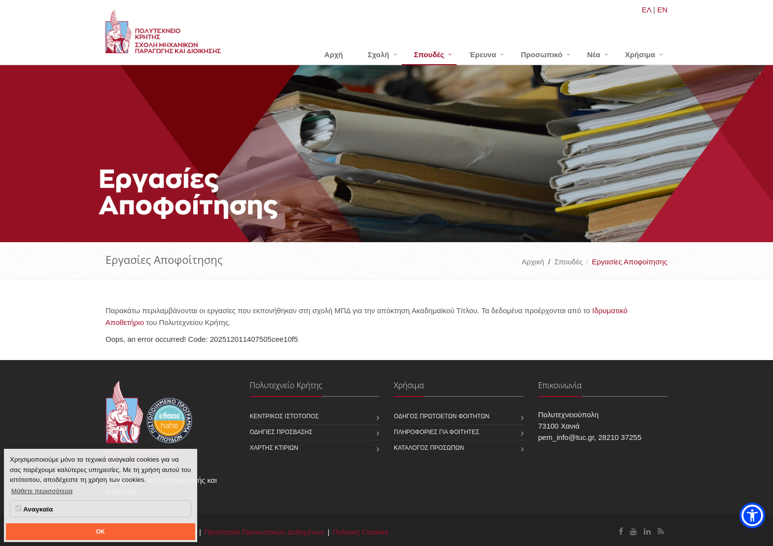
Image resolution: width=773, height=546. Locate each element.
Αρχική (533, 261)
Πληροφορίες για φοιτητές (436, 432)
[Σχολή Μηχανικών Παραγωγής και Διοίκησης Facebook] (621, 531)
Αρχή (333, 54)
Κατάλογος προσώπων (429, 447)
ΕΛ (646, 9)
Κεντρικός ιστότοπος (284, 416)
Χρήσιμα (640, 54)
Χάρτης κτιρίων (274, 447)
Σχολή (378, 54)
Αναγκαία (34, 509)
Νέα (593, 54)
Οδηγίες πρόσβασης (281, 432)
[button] (752, 515)
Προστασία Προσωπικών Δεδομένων (264, 532)
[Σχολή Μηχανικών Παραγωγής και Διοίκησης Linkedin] (647, 531)
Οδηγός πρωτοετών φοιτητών (442, 416)
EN (662, 9)
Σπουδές (429, 54)
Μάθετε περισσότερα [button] (42, 491)
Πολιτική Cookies (360, 532)
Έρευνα (482, 54)
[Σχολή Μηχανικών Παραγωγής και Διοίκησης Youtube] (633, 531)
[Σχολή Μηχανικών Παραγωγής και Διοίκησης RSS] (661, 531)
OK (100, 531)
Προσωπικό (541, 54)
